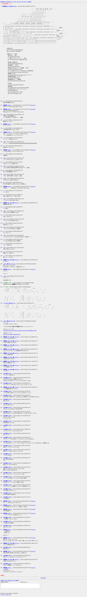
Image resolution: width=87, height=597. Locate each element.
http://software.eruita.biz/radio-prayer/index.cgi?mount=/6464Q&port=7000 (19, 330)
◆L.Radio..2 (8, 105)
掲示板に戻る (4, 580)
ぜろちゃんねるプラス (6, 595)
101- (13, 1)
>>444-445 (5, 569)
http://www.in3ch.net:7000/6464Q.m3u (11, 334)
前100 (11, 580)
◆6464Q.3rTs (9, 6)
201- (16, 1)
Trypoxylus (32, 105)
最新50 (29, 1)
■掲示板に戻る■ (4, 1)
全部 (10, 1)
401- (20, 1)
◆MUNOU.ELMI (9, 263)
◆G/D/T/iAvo (11, 202)
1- (11, 1)
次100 (14, 580)
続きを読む (43, 577)
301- (18, 1)
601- (25, 1)
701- (27, 1)
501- (22, 1)
